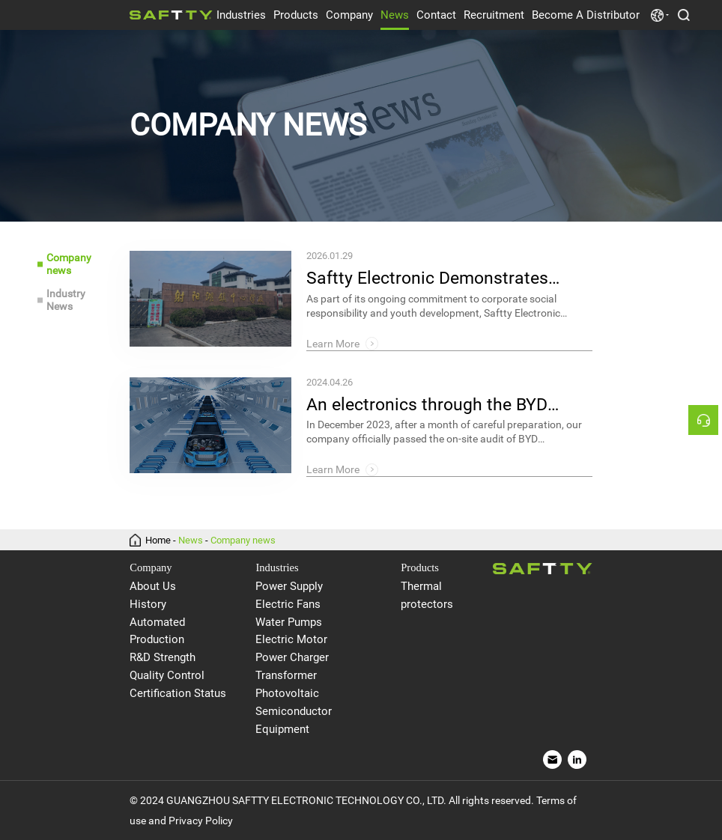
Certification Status (178, 693)
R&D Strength (162, 657)
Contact (436, 15)
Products (295, 15)
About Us (153, 586)
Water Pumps (288, 622)
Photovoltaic (287, 693)
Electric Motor (291, 639)
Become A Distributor (586, 15)
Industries (241, 15)
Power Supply (289, 586)
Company (349, 15)
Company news (68, 264)
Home (158, 540)
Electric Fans (288, 604)
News (394, 15)
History (148, 604)
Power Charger (292, 657)
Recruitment (494, 15)
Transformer (286, 675)
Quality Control (167, 675)
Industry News (65, 299)
